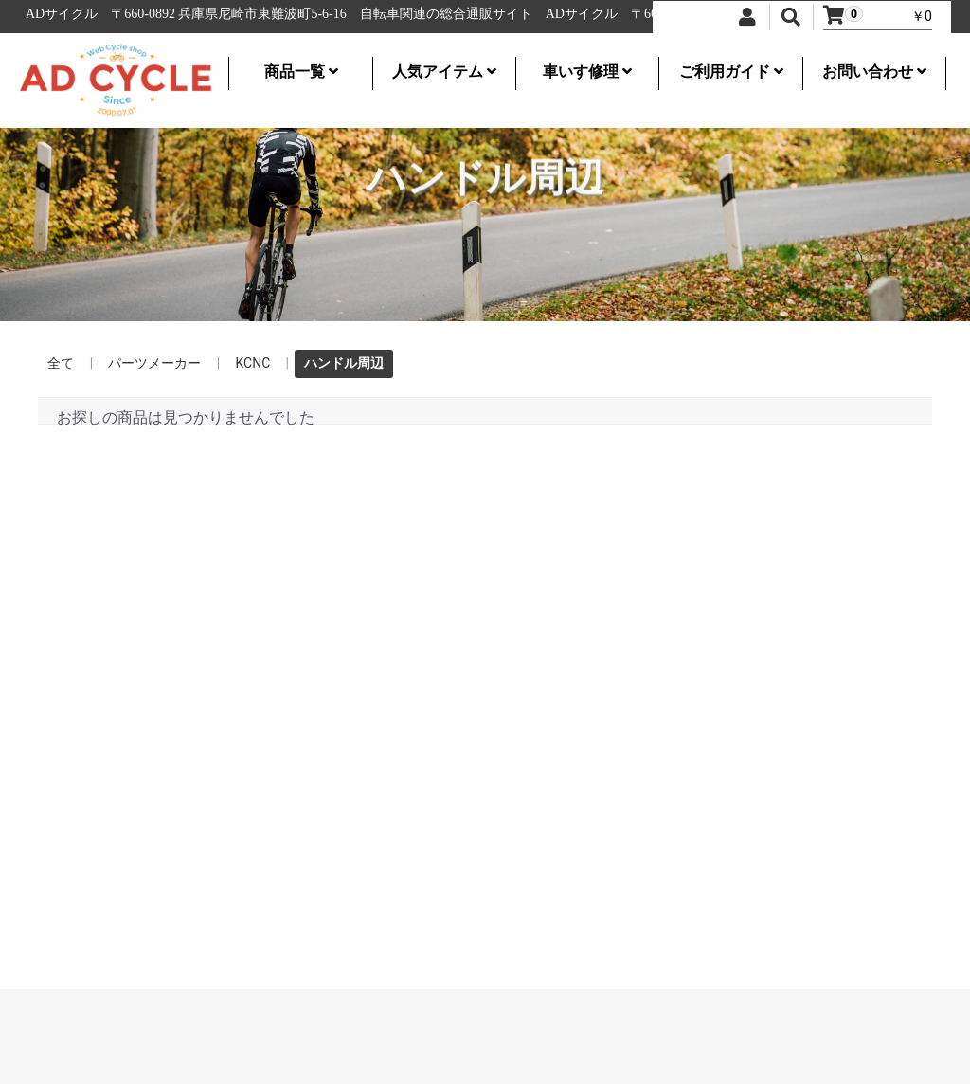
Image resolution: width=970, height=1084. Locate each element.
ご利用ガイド (731, 72)
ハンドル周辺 (344, 362)
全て (60, 362)
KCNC (252, 362)
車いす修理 (587, 72)
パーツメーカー (154, 362)
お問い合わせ (874, 72)
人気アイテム (444, 72)
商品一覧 (301, 72)
